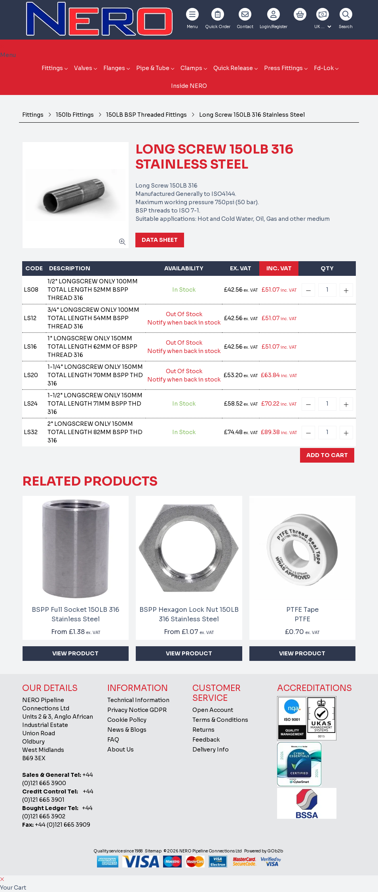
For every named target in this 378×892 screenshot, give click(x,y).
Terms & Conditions (220, 719)
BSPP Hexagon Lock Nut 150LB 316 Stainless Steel (189, 614)
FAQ (113, 739)
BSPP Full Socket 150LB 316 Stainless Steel (75, 614)
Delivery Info (210, 749)
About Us (120, 749)
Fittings (52, 68)
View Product (75, 653)
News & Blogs (126, 729)
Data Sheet (160, 239)
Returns (203, 729)
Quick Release (233, 68)
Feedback (206, 739)
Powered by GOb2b (263, 851)
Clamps (191, 68)
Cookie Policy (126, 719)
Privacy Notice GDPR (137, 710)
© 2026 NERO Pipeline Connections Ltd (203, 851)
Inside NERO (189, 85)
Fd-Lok (324, 68)
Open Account (212, 710)
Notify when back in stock (183, 322)
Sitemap (153, 851)
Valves (83, 68)
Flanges (114, 68)
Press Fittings (283, 68)
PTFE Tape (302, 614)
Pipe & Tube (152, 68)
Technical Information (138, 700)
